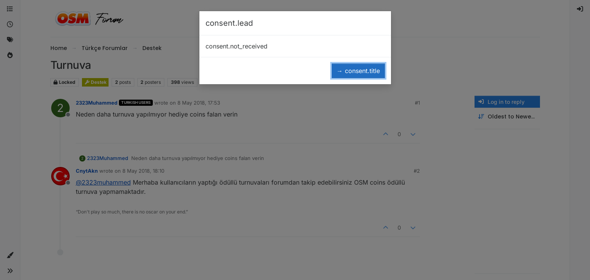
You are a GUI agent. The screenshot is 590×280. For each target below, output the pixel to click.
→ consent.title (358, 71)
